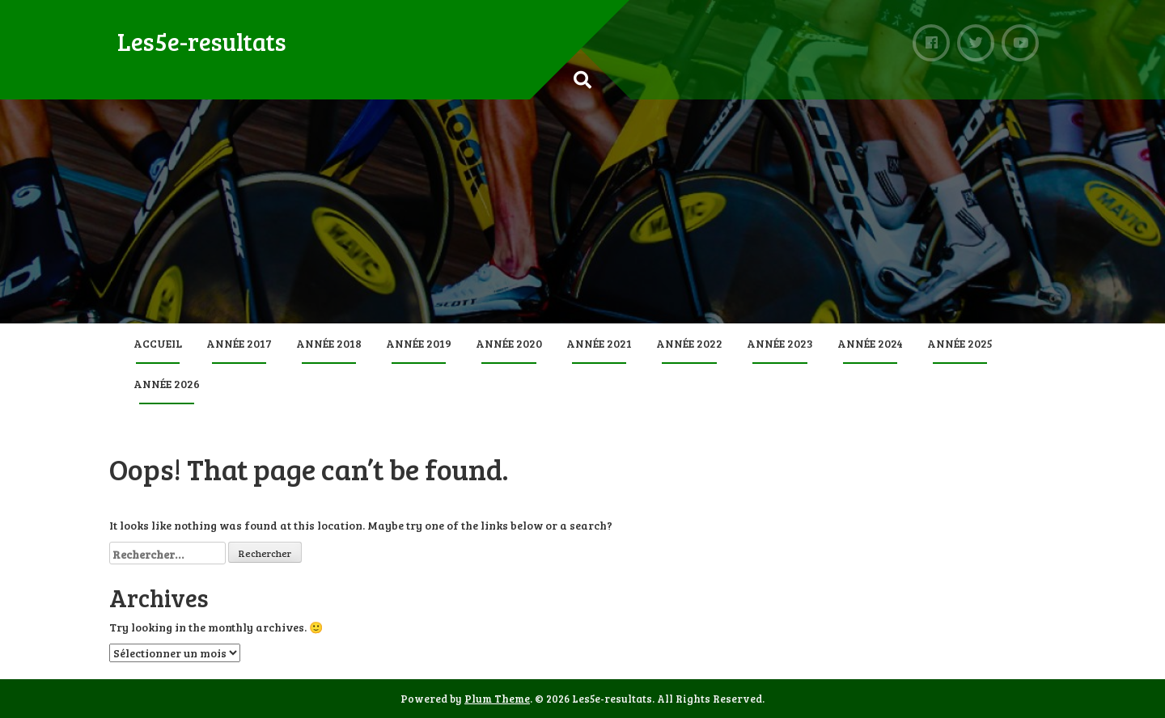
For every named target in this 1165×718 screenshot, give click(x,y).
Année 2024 (870, 343)
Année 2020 (509, 343)
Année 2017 (239, 343)
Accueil (157, 343)
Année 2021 (599, 343)
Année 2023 (780, 343)
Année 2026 (166, 383)
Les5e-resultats (201, 41)
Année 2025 (960, 343)
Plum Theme (497, 698)
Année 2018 (329, 343)
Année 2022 (689, 343)
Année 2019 (418, 343)
